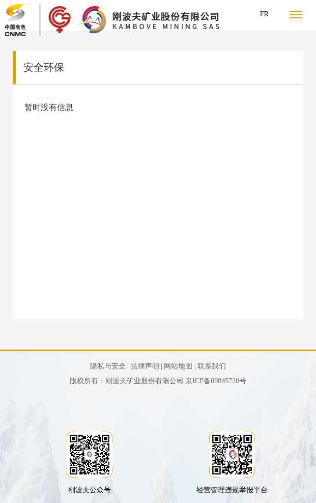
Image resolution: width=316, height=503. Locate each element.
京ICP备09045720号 (215, 381)
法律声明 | (146, 366)
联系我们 (211, 366)
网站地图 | (179, 366)
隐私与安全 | (109, 366)
